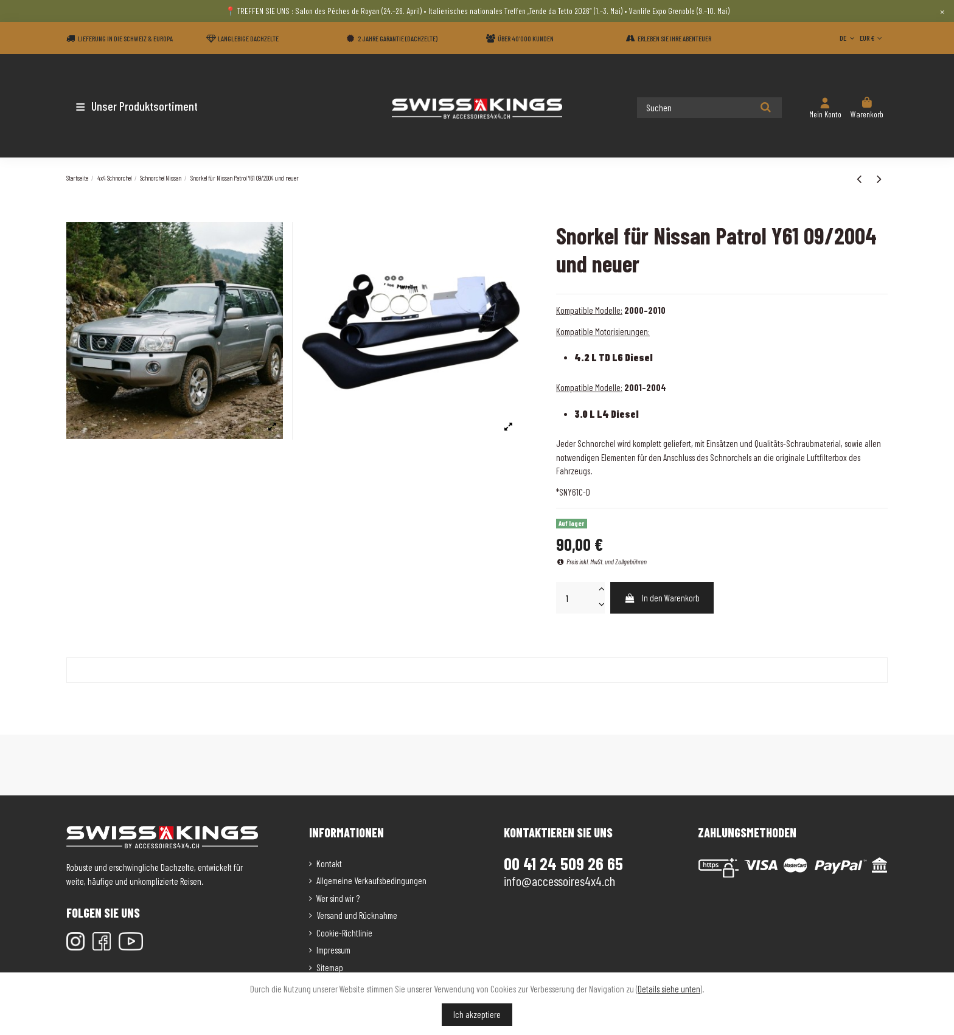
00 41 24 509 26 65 (563, 863)
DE (848, 37)
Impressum (333, 949)
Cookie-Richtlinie (344, 932)
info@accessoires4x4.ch (559, 880)
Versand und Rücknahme (356, 915)
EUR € (872, 37)
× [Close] (942, 11)
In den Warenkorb (662, 597)
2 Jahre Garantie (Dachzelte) (397, 38)
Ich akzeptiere (477, 1014)
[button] (137, 106)
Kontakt (329, 863)
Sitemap (329, 967)
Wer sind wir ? (338, 898)
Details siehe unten (669, 988)
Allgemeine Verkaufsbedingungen (371, 880)
